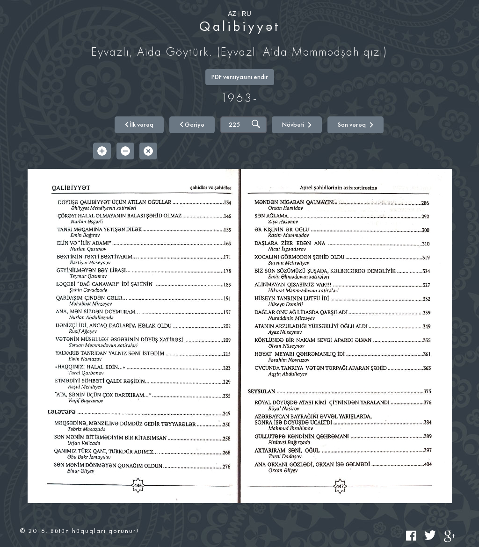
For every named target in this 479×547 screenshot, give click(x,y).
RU (246, 13)
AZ (232, 13)
